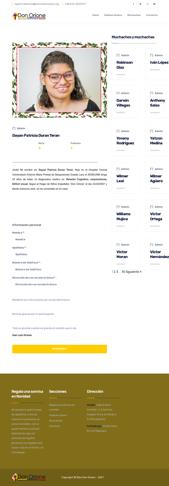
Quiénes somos (113, 15)
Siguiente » (134, 272)
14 (123, 272)
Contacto (152, 15)
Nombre (18, 233)
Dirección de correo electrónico (34, 278)
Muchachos (134, 15)
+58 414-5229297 (73, 4)
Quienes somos (58, 415)
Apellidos (19, 248)
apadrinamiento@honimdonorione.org (35, 4)
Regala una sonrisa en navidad (62, 407)
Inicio (96, 15)
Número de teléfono (26, 263)
